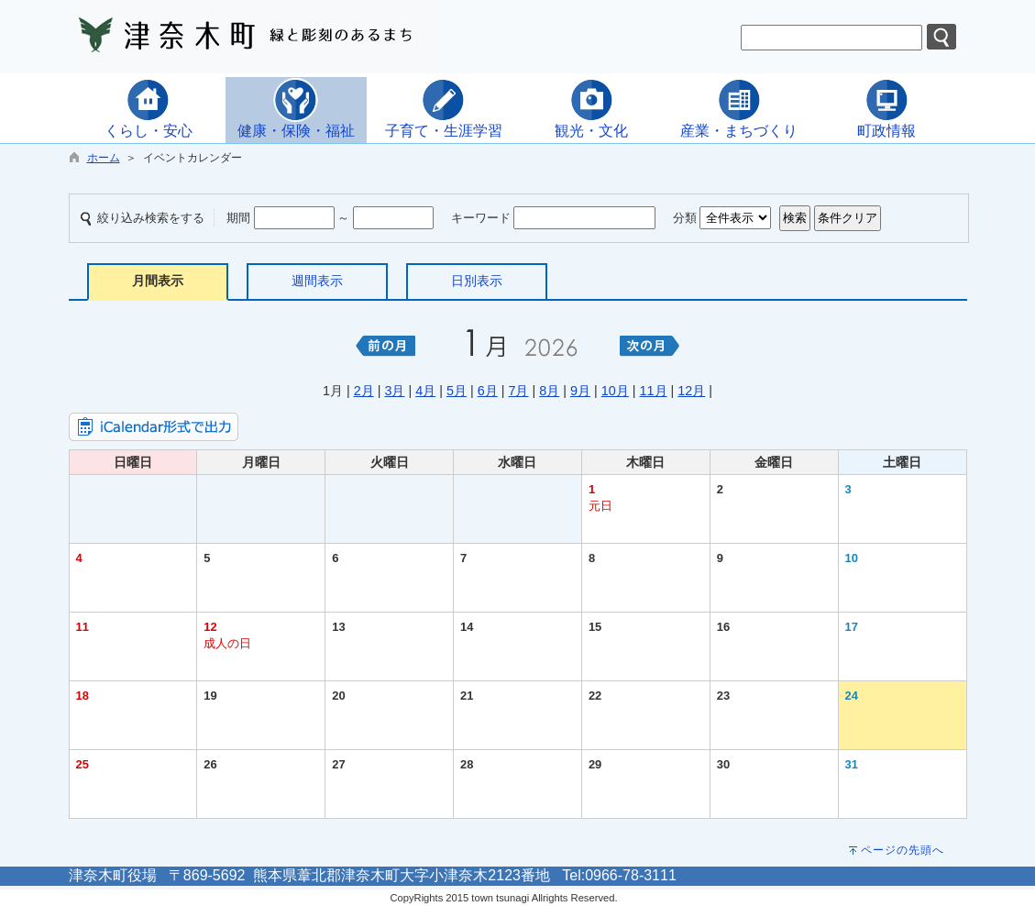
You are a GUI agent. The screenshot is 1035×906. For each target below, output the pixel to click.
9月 (580, 390)
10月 (615, 390)
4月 (425, 390)
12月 (691, 390)
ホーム (103, 157)
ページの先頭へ (902, 850)
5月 (456, 390)
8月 (549, 390)
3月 (394, 390)
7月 (518, 390)
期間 (238, 218)
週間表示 (317, 280)
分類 (685, 218)
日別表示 (476, 280)
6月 (488, 390)
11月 (653, 390)
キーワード (481, 218)
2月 (364, 390)
